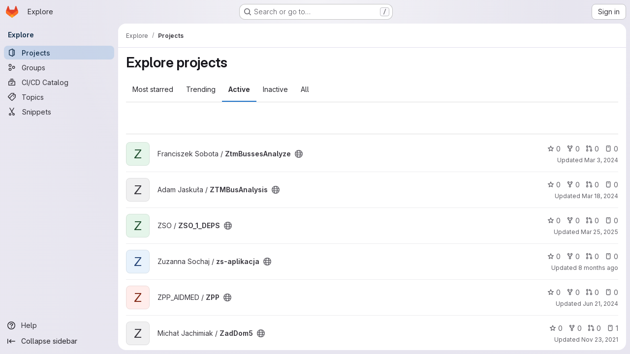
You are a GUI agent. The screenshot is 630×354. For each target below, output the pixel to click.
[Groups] (59, 67)
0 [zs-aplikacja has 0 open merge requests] (592, 256)
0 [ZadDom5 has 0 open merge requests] (594, 328)
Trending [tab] (201, 89)
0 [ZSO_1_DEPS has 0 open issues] (611, 220)
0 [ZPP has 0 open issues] (611, 292)
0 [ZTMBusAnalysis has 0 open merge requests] (592, 184)
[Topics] (59, 97)
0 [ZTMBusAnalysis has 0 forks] (573, 184)
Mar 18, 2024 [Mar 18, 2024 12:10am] (600, 196)
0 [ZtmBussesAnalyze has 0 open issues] (611, 149)
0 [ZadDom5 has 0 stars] (556, 328)
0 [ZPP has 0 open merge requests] (592, 292)
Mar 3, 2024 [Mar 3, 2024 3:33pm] (601, 160)
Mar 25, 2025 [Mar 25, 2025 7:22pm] (599, 232)
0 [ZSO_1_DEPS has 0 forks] (573, 220)
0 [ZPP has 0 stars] (554, 292)
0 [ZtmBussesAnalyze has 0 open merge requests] (592, 149)
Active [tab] (239, 89)
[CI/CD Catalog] (59, 82)
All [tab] (305, 89)
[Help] (59, 325)
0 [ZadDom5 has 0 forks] (575, 328)
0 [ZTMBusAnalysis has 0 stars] (554, 184)
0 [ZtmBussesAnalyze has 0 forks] (573, 149)
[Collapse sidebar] (59, 341)
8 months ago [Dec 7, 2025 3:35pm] (598, 267)
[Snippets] (59, 111)
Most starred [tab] (152, 89)
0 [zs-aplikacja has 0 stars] (554, 256)
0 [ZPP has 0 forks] (573, 292)
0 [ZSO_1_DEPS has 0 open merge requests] (592, 220)
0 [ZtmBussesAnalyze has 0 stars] (554, 149)
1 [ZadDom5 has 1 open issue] (612, 328)
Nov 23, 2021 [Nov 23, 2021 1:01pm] (599, 339)
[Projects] (59, 52)
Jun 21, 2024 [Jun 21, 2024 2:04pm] (600, 303)
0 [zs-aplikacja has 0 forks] (573, 256)
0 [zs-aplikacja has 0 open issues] (611, 256)
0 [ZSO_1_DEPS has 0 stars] (554, 220)
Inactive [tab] (275, 89)
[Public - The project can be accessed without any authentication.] (299, 154)
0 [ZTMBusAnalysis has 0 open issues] (611, 184)
